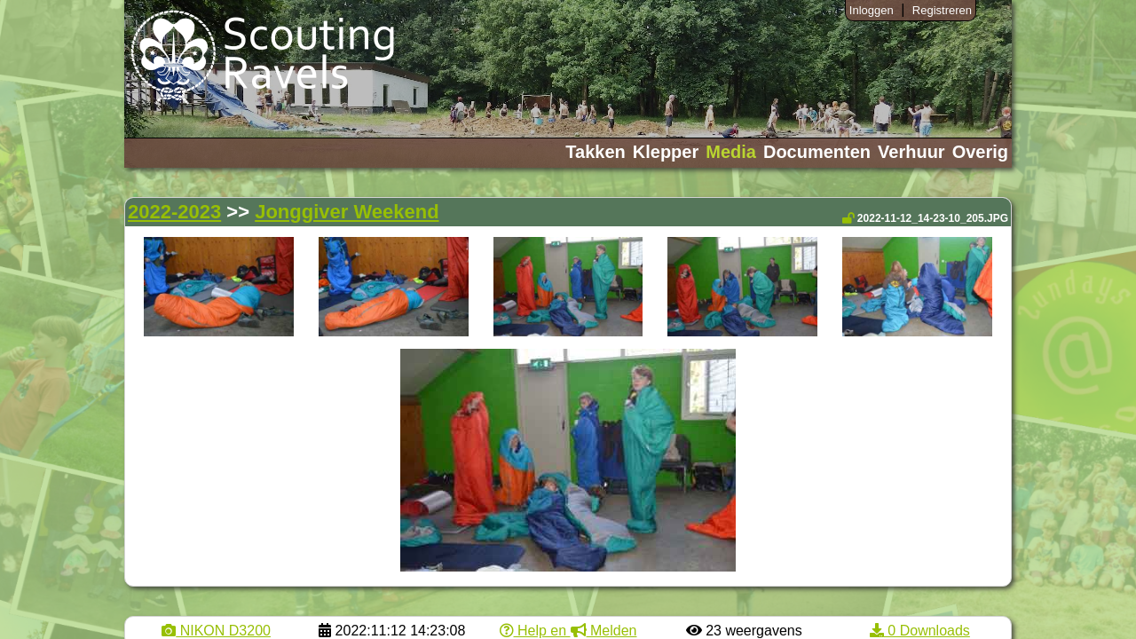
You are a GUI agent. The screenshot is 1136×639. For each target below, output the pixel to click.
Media (731, 152)
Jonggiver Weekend (346, 212)
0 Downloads (920, 630)
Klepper (665, 152)
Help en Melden (568, 630)
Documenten (817, 152)
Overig (980, 152)
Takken (595, 152)
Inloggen (871, 10)
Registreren (942, 10)
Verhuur (911, 152)
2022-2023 (174, 212)
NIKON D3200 (216, 630)
